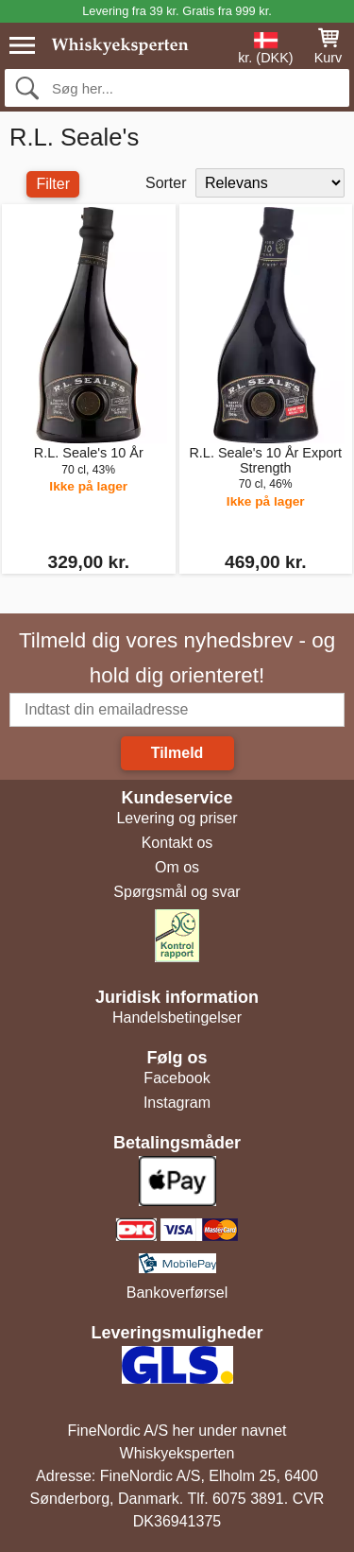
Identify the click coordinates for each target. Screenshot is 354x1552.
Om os (177, 867)
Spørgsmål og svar (176, 892)
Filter (53, 184)
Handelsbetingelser (177, 1017)
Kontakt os (177, 843)
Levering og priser (176, 818)
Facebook (176, 1078)
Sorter (166, 183)
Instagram (177, 1103)
